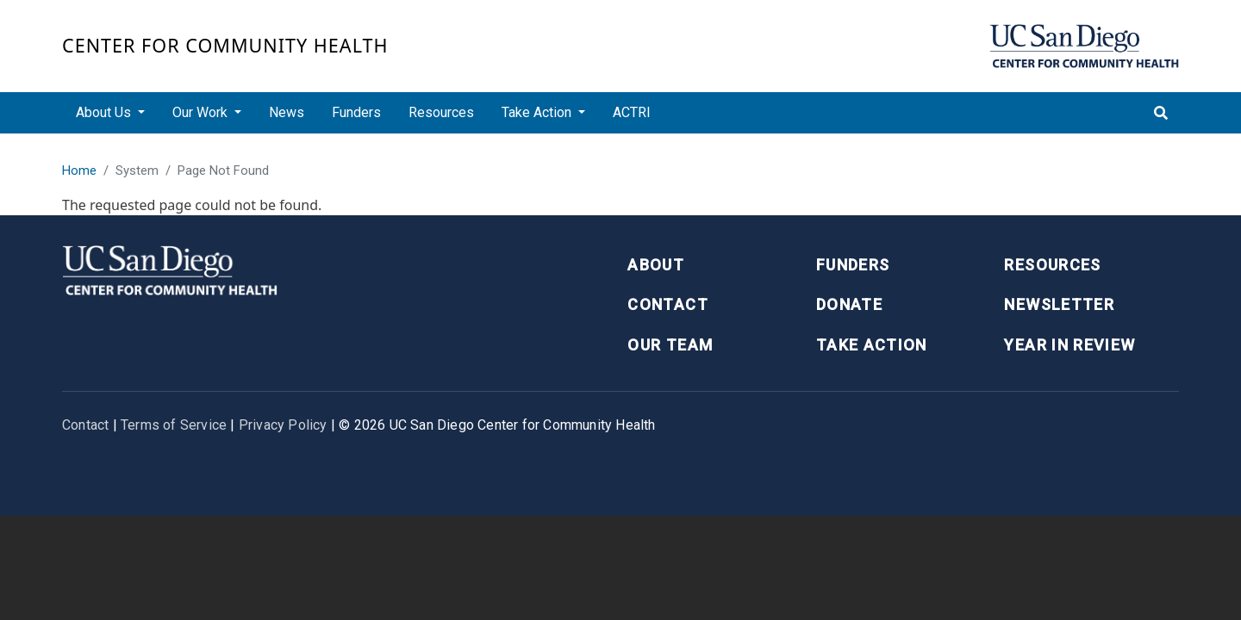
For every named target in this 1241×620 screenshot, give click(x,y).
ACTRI (632, 112)
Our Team (670, 345)
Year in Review (1069, 345)
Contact (667, 304)
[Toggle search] (1161, 112)
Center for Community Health (225, 45)
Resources (441, 112)
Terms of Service (174, 425)
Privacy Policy (283, 425)
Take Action (871, 345)
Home (79, 170)
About (655, 265)
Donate (849, 304)
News (286, 112)
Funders (356, 112)
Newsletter (1059, 304)
